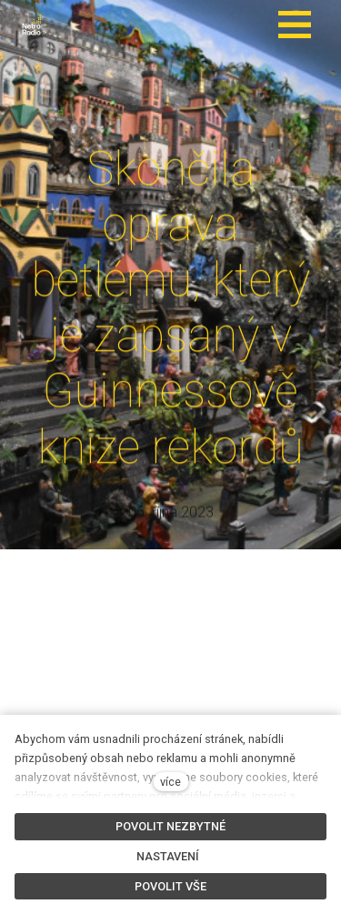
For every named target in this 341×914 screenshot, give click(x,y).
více (170, 781)
